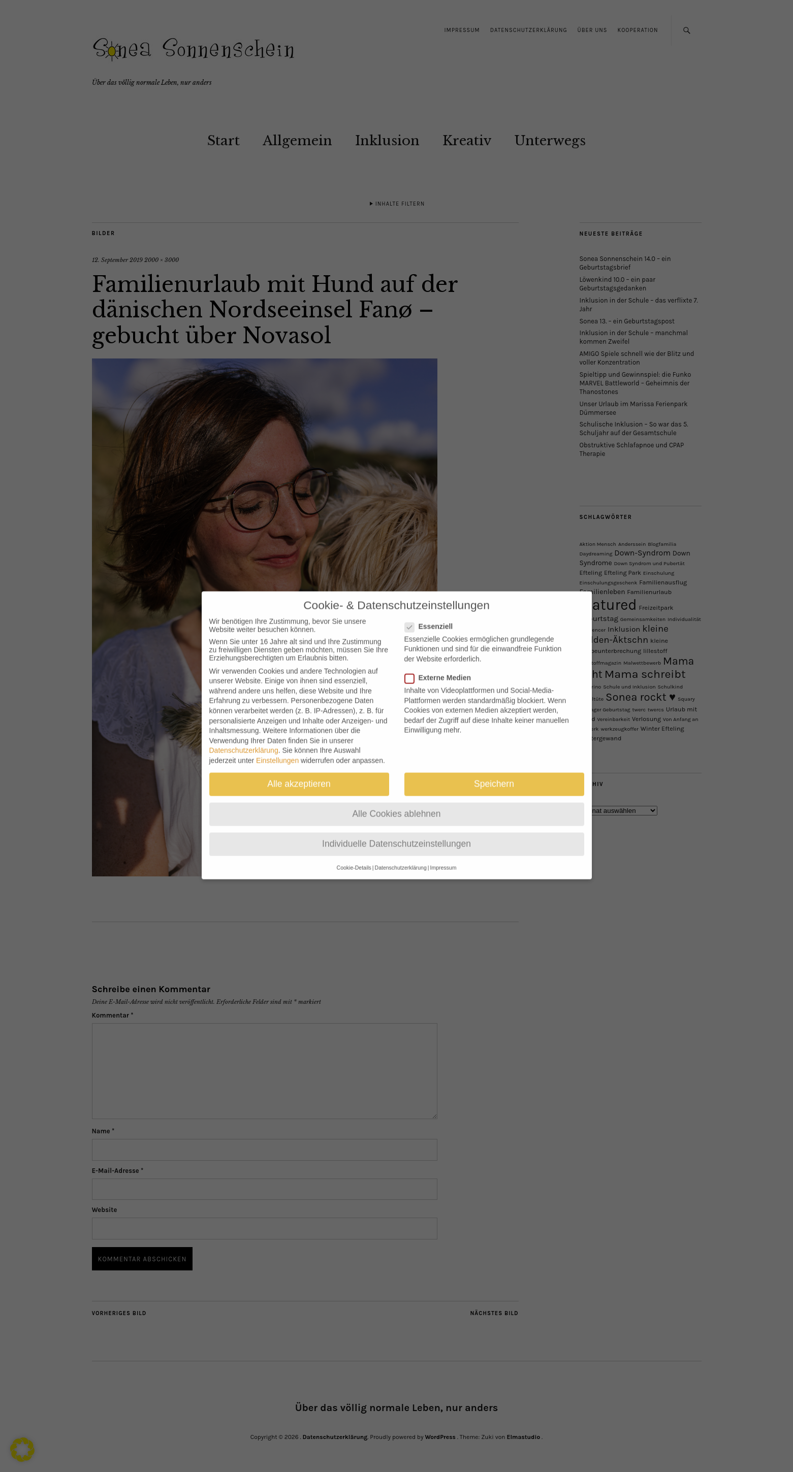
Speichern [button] (494, 770)
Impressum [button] (443, 853)
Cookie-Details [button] (354, 853)
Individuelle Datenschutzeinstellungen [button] (396, 830)
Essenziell (433, 612)
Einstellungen (277, 746)
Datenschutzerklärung (243, 736)
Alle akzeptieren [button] (299, 770)
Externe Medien (442, 663)
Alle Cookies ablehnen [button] (396, 800)
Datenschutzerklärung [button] (401, 853)
